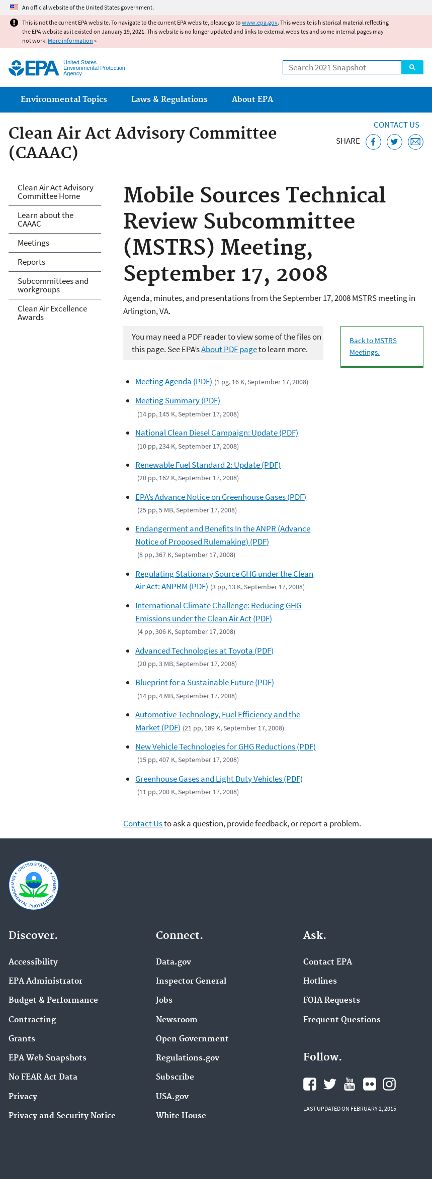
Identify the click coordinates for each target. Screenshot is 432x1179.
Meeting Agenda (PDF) (173, 381)
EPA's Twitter (329, 1084)
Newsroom (177, 1020)
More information (70, 40)
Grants (22, 1039)
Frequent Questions (342, 1020)
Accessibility (33, 962)
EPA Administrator (45, 981)
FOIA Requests (331, 1000)
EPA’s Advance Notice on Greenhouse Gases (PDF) (220, 496)
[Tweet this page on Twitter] (394, 142)
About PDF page (229, 349)
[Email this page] (415, 142)
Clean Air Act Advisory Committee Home (56, 191)
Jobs (164, 1000)
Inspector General (191, 981)
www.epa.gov (260, 22)
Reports (31, 261)
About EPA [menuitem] (252, 99)
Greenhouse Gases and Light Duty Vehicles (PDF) (219, 778)
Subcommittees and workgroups (53, 285)
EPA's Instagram (389, 1084)
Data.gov (173, 962)
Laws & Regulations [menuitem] (169, 99)
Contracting (32, 1020)
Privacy (23, 1097)
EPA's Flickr (369, 1084)
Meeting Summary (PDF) (177, 400)
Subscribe (175, 1077)
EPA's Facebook (309, 1084)
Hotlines (320, 981)
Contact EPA (327, 962)
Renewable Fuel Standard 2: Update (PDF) (208, 464)
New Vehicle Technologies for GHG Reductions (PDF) (225, 746)
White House (181, 1116)
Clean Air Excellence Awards (52, 313)
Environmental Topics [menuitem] (64, 99)
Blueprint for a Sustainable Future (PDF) (204, 682)
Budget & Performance (53, 1000)
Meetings (33, 242)
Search (412, 67)
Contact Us (396, 124)
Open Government (192, 1039)
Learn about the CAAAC (45, 219)
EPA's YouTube (349, 1084)
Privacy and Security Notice (62, 1116)
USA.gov (172, 1097)
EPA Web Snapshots (48, 1058)
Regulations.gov (187, 1058)
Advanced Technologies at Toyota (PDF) (204, 650)
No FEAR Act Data (43, 1077)
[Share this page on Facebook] (373, 142)
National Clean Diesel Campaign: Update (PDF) (216, 432)
